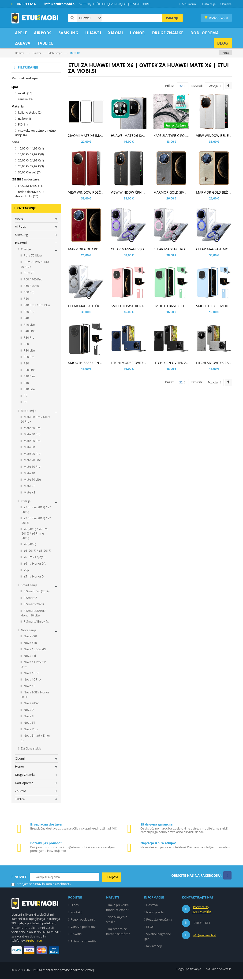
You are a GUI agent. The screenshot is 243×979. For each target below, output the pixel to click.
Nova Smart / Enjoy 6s (36, 737)
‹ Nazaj (225, 52)
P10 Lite (29, 389)
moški (25, 93)
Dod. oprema (24, 783)
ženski (25, 99)
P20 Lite (29, 370)
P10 (26, 383)
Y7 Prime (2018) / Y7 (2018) (36, 520)
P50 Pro (28, 292)
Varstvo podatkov (83, 927)
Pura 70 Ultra (32, 255)
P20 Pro (28, 357)
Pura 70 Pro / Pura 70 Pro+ (35, 264)
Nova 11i (29, 656)
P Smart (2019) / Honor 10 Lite (33, 612)
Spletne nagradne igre (157, 936)
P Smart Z (30, 598)
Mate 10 (29, 473)
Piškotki (76, 934)
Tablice (20, 799)
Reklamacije (154, 946)
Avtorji (89, 970)
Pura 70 (28, 273)
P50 (26, 298)
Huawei (36, 53)
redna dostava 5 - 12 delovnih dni (30, 194)
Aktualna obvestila (83, 941)
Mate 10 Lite (32, 479)
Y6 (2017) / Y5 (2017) (37, 550)
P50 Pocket (31, 285)
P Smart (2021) (33, 604)
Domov (19, 53)
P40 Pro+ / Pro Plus (36, 305)
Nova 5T (29, 722)
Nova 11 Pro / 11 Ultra (34, 664)
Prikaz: (169, 86)
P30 (26, 344)
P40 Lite (29, 324)
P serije (25, 249)
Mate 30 (29, 447)
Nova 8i (28, 716)
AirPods (20, 226)
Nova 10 (29, 686)
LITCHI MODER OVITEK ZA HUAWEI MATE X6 (145, 362)
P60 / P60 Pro (32, 279)
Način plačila (155, 912)
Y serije (25, 501)
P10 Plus (29, 376)
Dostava (152, 905)
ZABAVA (20, 791)
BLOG (150, 927)
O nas (75, 905)
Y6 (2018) (29, 544)
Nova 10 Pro (32, 679)
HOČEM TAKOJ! (30, 186)
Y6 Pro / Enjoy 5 (34, 557)
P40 (26, 318)
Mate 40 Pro (32, 434)
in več (29, 172)
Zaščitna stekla (30, 748)
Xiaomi (20, 758)
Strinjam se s (22, 884)
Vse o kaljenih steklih (116, 919)
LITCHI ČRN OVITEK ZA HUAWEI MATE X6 (184, 362)
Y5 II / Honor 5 (33, 576)
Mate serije (55, 53)
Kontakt (76, 912)
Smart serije (28, 585)
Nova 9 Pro (31, 703)
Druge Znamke (25, 774)
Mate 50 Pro (32, 428)
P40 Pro (28, 312)
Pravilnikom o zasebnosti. (53, 884)
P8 (25, 402)
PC (23, 124)
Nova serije (28, 630)
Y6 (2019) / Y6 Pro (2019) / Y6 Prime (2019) (34, 533)
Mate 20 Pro (32, 453)
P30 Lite (29, 350)
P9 (25, 396)
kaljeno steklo (29, 112)
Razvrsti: (196, 86)
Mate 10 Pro (32, 466)
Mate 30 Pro (32, 441)
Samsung (21, 235)
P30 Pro (28, 337)
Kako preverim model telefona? (117, 907)
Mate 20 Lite (32, 460)
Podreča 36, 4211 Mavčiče (201, 909)
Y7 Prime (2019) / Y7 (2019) (36, 509)
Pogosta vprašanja (159, 919)
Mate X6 (29, 486)
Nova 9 (28, 709)
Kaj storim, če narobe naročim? (118, 931)
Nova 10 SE (31, 673)
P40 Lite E (30, 331)
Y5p (26, 570)
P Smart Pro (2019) (36, 591)
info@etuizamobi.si (204, 935)
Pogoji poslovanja (83, 919)
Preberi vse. (34, 940)
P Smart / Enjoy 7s (36, 621)
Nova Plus (30, 729)
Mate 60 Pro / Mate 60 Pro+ (36, 419)
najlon (24, 118)
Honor (19, 766)
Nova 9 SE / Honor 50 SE (35, 694)
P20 (26, 363)
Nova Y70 (30, 643)
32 (182, 86)
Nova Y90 (30, 636)
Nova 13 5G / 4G (34, 649)
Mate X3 (29, 492)
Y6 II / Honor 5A (34, 563)
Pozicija (212, 86)
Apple (19, 218)
